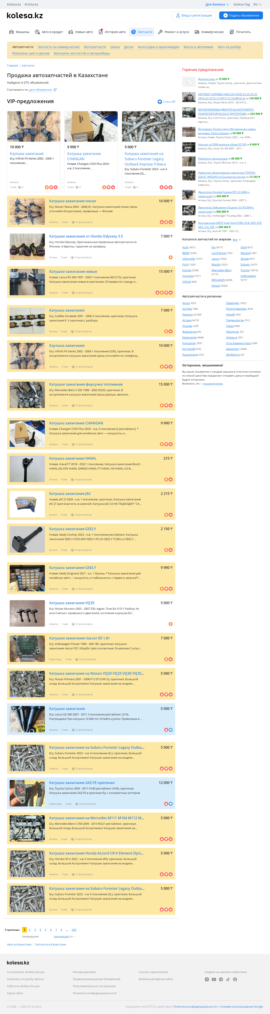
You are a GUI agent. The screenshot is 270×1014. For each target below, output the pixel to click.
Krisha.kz (31, 4)
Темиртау (232, 332)
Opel (244, 247)
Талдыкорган (235, 320)
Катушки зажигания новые (73, 271)
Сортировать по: (17, 89)
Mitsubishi (218, 280)
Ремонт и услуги (173, 32)
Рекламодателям (84, 972)
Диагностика (206, 79)
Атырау (187, 326)
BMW (185, 253)
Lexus (215, 259)
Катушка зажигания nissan (72, 201)
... (67, 930)
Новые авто (80, 32)
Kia (213, 247)
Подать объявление (241, 15)
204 (74, 930)
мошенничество (213, 383)
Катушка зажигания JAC (70, 493)
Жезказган (189, 332)
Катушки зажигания (67, 708)
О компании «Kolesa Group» (26, 972)
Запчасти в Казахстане (50, 944)
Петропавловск (236, 309)
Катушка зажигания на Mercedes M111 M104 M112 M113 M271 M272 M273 (113, 817)
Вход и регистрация (193, 15)
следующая (61, 936)
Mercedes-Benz (222, 270)
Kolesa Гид (242, 4)
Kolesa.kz (14, 4)
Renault (246, 253)
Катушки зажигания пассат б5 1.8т (79, 638)
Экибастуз (233, 355)
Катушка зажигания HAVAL (73, 458)
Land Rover (219, 253)
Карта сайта (15, 993)
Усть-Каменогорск (238, 343)
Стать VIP (166, 101)
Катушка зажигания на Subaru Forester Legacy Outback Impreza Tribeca (145, 159)
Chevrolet (188, 259)
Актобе (187, 309)
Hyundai (187, 276)
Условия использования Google (241, 1006)
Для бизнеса (218, 4)
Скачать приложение (153, 972)
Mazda (216, 264)
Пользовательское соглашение (94, 986)
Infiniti (186, 282)
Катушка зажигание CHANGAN (84, 156)
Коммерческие (209, 32)
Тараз (230, 326)
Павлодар (232, 303)
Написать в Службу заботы (25, 979)
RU (258, 4)
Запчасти (28, 65)
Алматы (187, 314)
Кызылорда (190, 355)
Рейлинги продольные (213, 158)
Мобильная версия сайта (156, 979)
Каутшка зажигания (27, 153)
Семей (230, 314)
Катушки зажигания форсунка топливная (86, 384)
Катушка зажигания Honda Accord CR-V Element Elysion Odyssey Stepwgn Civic (116, 853)
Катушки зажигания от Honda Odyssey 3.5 (86, 236)
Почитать (240, 32)
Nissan (216, 286)
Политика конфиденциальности (95, 993)
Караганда (189, 337)
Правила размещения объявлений (96, 979)
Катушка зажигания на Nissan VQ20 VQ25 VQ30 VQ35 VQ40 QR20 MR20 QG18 (115, 673)
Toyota (245, 270)
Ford (185, 264)
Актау (186, 303)
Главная (12, 65)
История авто (112, 32)
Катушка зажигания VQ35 (71, 602)
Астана (187, 320)
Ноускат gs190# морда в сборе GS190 (222, 144)
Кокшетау (189, 343)
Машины (19, 32)
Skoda (245, 259)
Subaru (245, 264)
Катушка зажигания (66, 310)
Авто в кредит (49, 32)
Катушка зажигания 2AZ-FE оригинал (82, 782)
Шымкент (232, 349)
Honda (186, 270)
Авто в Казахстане (19, 944)
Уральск (231, 337)
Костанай (188, 349)
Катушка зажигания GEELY (72, 528)
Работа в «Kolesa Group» (23, 986)
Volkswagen (248, 276)
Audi (185, 247)
